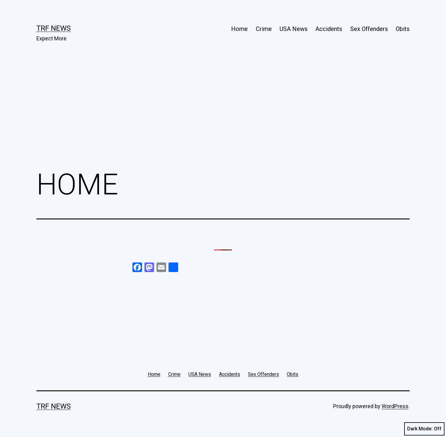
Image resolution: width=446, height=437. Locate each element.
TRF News (53, 28)
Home (239, 29)
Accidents (328, 29)
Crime (264, 29)
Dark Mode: (424, 428)
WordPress (395, 406)
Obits (403, 29)
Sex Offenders (369, 29)
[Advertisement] (223, 115)
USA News (294, 29)
